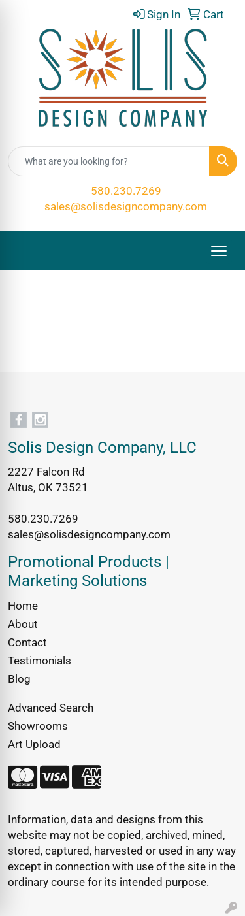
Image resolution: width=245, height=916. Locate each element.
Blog (19, 678)
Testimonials (39, 660)
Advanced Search (50, 707)
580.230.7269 (126, 190)
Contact (27, 642)
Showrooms (38, 725)
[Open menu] (219, 251)
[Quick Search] (109, 161)
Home (23, 605)
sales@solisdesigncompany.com (125, 206)
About (23, 623)
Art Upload (34, 744)
